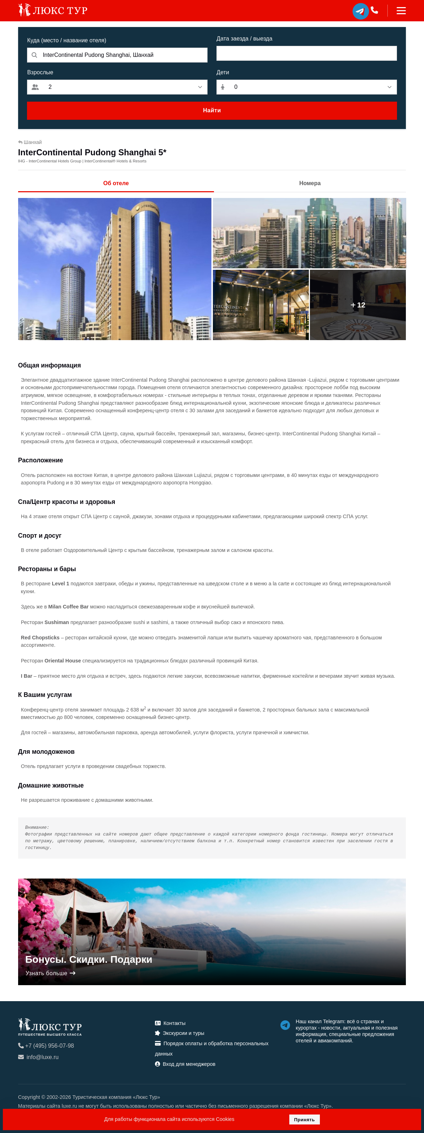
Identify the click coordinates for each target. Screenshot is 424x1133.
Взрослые (40, 72)
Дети (222, 72)
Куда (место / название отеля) (66, 40)
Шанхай (30, 142)
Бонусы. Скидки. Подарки (88, 959)
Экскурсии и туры (179, 1033)
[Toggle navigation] (396, 11)
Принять (304, 1119)
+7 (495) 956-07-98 (46, 1046)
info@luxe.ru (38, 1057)
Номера (310, 183)
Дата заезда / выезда (244, 39)
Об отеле (116, 183)
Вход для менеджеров (185, 1064)
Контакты (170, 1023)
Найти (212, 110)
